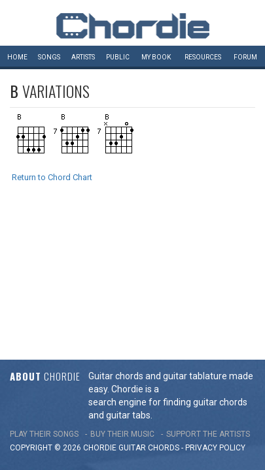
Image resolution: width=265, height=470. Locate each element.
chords (163, 309)
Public (118, 57)
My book (156, 57)
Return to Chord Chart (52, 177)
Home (17, 57)
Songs (49, 57)
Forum (245, 57)
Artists (83, 57)
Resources (203, 57)
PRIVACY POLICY (215, 309)
